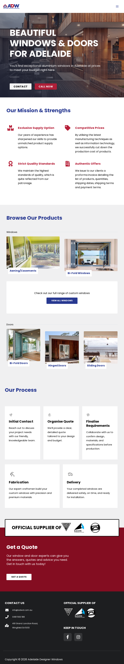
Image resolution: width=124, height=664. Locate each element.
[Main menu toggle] (117, 6)
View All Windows (62, 299)
